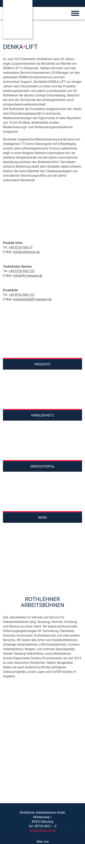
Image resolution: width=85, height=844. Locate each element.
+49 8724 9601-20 (21, 271)
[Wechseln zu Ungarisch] (64, 3)
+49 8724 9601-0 (20, 247)
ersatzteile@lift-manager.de (32, 299)
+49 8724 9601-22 (21, 295)
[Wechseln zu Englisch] (59, 3)
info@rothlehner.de (26, 252)
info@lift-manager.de (27, 275)
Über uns (42, 841)
